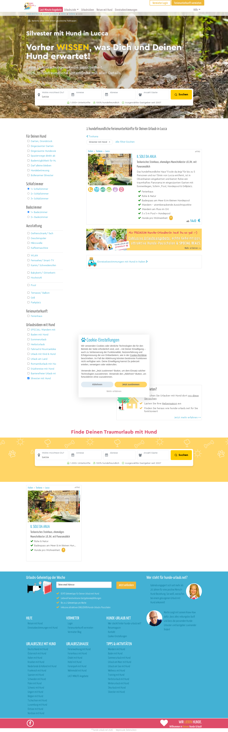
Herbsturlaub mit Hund (118, 679)
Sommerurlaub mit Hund (119, 658)
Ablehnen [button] (97, 384)
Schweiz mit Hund (36, 687)
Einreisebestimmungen (126, 9)
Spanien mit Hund (36, 675)
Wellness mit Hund (116, 670)
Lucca (107, 151)
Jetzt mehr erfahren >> (187, 417)
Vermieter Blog (74, 632)
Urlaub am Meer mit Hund (119, 662)
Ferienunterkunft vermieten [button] (187, 3)
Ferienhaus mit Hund (77, 653)
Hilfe (195, 9)
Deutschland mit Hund (38, 649)
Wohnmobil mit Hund (77, 670)
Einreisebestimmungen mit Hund (42, 628)
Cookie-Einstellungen (117, 636)
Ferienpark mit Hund (77, 666)
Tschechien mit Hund (37, 700)
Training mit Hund (116, 675)
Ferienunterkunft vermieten (80, 628)
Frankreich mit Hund (37, 670)
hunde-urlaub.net (100, 730)
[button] (52, 95)
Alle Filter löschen (125, 142)
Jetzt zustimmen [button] (130, 384)
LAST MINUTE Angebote (78, 676)
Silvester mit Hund (116, 692)
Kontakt (111, 632)
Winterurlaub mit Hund (118, 683)
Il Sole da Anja (146, 157)
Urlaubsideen (87, 9)
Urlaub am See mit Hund (119, 666)
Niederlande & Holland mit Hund (42, 666)
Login (70, 623)
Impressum (120, 730)
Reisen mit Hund (104, 9)
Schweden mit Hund (37, 679)
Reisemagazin (114, 628)
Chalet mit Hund (75, 658)
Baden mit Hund (115, 653)
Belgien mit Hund (35, 696)
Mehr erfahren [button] (114, 391)
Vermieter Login (160, 3)
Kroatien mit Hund (36, 662)
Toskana (92, 136)
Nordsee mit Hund (36, 713)
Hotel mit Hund (74, 662)
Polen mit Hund (34, 683)
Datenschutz (131, 730)
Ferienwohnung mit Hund (79, 649)
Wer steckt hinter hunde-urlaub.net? (124, 623)
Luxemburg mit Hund (37, 705)
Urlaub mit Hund (33, 14)
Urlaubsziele (70, 9)
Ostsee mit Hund (35, 709)
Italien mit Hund (35, 658)
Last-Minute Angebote (51, 9)
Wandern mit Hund (116, 649)
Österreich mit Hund (37, 653)
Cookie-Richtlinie (138, 355)
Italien (91, 151)
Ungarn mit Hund (35, 692)
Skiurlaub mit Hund (117, 687)
